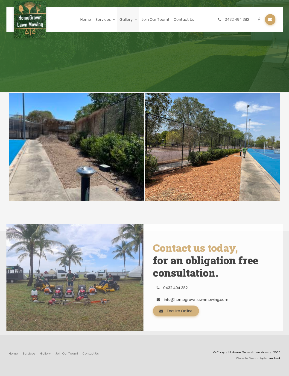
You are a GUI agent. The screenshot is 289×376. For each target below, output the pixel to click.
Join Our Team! (155, 19)
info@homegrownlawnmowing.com (196, 310)
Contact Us (184, 19)
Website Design (247, 358)
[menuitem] (13, 353)
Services (103, 19)
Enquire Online (180, 321)
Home (85, 19)
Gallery (126, 19)
